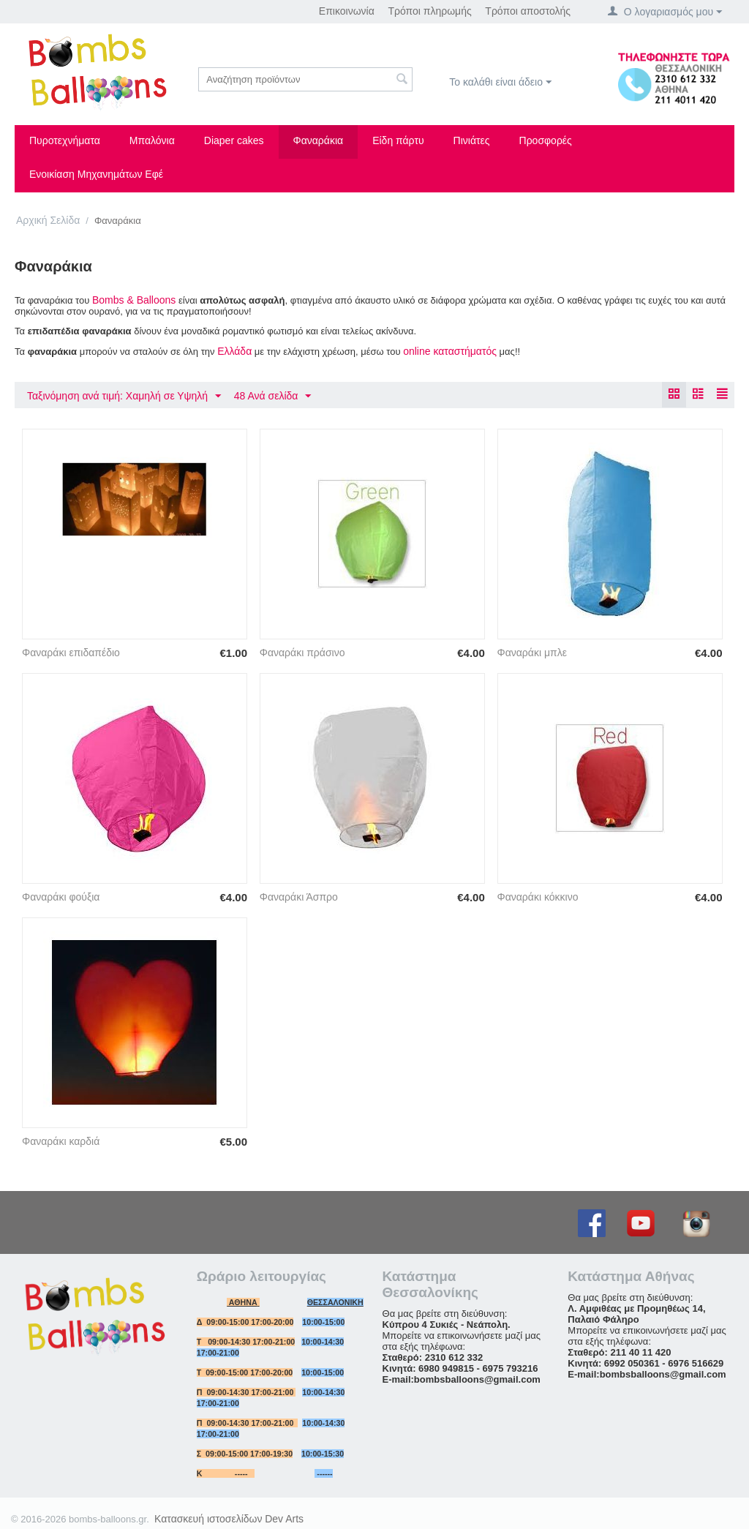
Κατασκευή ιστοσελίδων (208, 1519)
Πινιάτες (471, 140)
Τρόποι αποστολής (528, 11)
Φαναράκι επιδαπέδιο (71, 652)
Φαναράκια (318, 140)
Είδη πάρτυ (398, 140)
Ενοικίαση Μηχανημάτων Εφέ (96, 174)
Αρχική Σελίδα (48, 220)
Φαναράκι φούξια (60, 897)
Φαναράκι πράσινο (302, 652)
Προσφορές (545, 140)
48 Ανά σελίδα (273, 396)
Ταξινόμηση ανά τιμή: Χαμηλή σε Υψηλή (124, 396)
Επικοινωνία (346, 11)
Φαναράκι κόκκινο (538, 897)
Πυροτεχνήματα (64, 140)
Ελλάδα (234, 351)
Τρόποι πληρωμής (429, 11)
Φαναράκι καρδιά (60, 1141)
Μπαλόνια (152, 140)
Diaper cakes (234, 140)
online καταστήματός (450, 351)
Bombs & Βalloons (134, 300)
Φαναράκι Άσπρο (299, 897)
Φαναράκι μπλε (532, 652)
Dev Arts (284, 1519)
